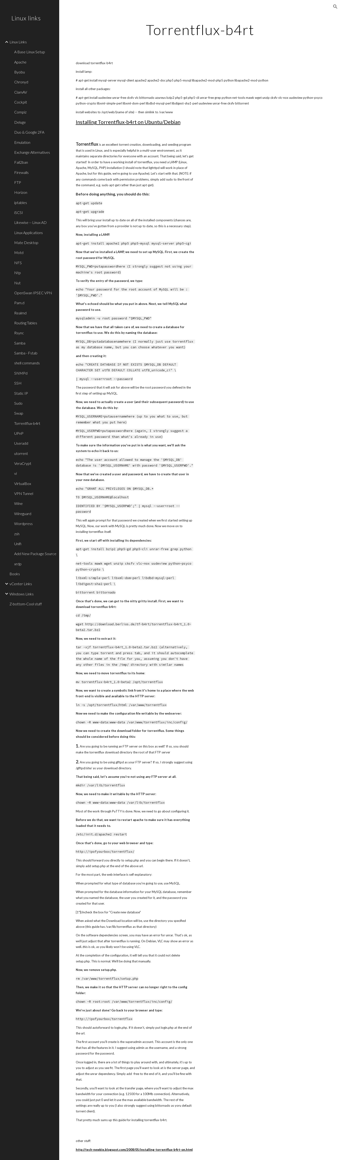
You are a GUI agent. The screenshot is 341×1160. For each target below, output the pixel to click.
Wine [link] (18, 503)
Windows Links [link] (21, 594)
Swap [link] (18, 413)
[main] (200, 29)
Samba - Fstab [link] (25, 353)
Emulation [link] (22, 142)
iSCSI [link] (18, 212)
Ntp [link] (17, 272)
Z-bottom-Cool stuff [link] (25, 604)
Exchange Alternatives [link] (32, 152)
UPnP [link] (18, 433)
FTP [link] (17, 182)
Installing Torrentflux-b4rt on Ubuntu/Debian (128, 122)
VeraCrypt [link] (22, 463)
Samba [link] (19, 343)
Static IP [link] (21, 393)
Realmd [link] (20, 313)
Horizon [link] (20, 192)
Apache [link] (20, 62)
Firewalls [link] (21, 172)
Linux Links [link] (18, 42)
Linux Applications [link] (28, 232)
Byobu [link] (19, 72)
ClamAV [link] (20, 92)
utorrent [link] (21, 453)
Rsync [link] (19, 333)
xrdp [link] (18, 564)
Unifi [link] (17, 543)
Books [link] (14, 573)
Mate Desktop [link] (26, 242)
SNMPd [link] (20, 373)
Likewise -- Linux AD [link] (30, 222)
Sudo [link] (18, 403)
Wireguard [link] (22, 513)
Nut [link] (17, 283)
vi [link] (15, 473)
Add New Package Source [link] (35, 553)
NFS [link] (18, 262)
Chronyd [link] (21, 82)
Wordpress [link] (23, 523)
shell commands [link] (27, 363)
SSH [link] (18, 383)
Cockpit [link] (20, 102)
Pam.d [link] (19, 302)
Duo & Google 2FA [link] (29, 132)
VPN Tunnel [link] (23, 493)
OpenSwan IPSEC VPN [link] (33, 292)
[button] (335, 6)
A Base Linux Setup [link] (29, 52)
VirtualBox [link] (22, 483)
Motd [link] (18, 252)
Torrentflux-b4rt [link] (27, 423)
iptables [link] (20, 202)
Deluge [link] (20, 122)
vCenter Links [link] (20, 583)
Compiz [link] (20, 112)
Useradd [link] (21, 443)
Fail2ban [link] (21, 162)
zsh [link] (16, 533)
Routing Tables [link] (25, 323)
